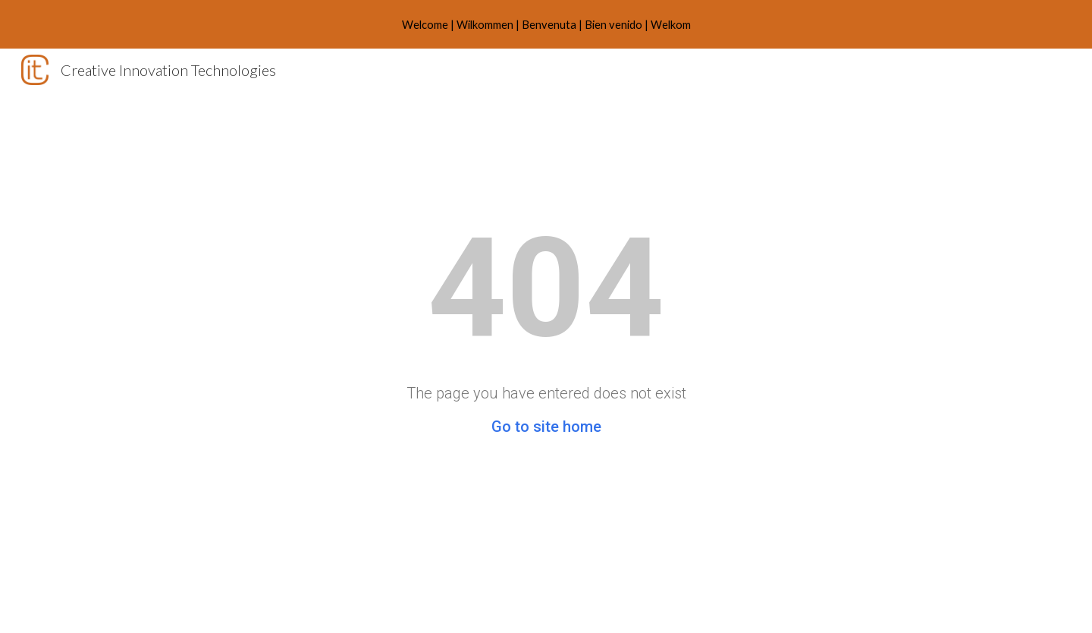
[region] (546, 24)
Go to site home (546, 426)
